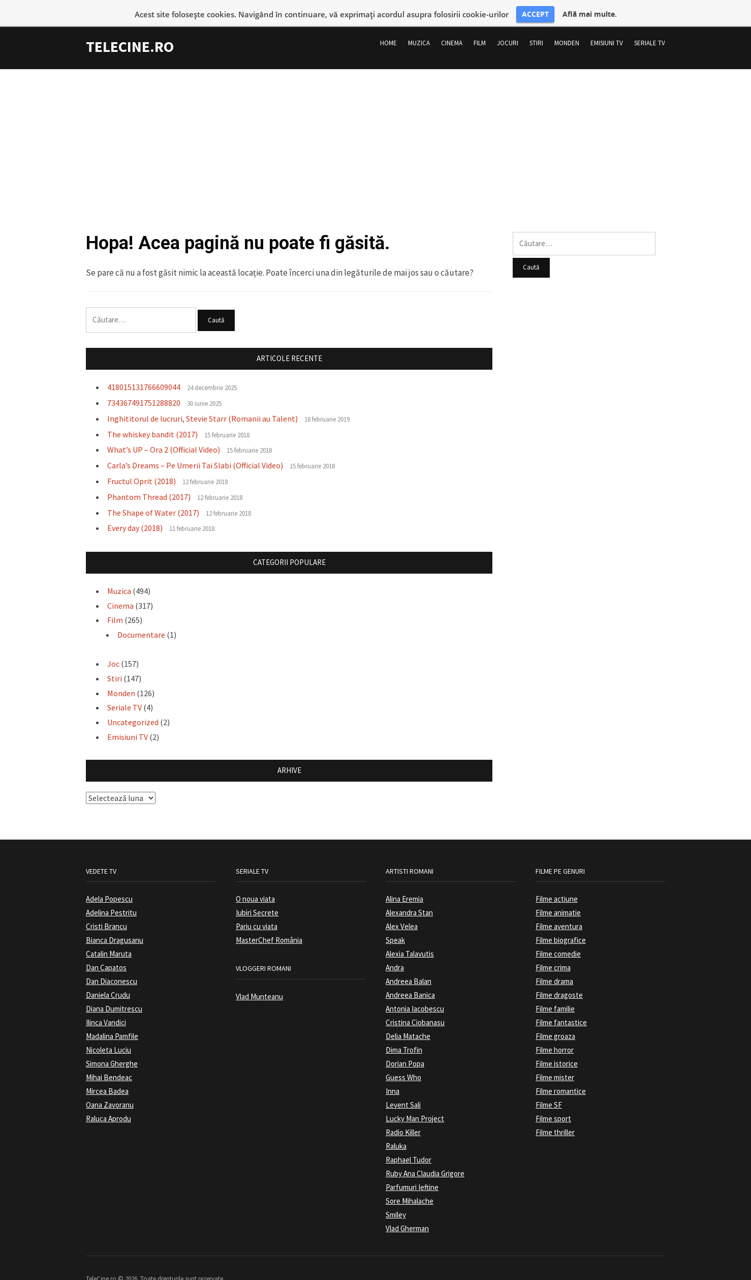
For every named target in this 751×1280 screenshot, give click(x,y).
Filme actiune (557, 882)
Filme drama (554, 964)
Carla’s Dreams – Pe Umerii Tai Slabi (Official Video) (195, 448)
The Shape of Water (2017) (153, 495)
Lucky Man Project (415, 1102)
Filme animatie (558, 896)
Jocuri (507, 26)
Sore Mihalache (409, 1184)
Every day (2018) (135, 511)
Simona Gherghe (112, 1047)
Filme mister (555, 1060)
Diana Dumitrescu (114, 992)
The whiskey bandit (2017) (152, 417)
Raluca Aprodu (108, 1102)
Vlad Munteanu (259, 979)
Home (388, 26)
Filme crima (553, 951)
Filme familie (555, 992)
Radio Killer (403, 1115)
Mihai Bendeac (109, 1060)
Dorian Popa (405, 1047)
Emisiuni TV (606, 26)
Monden (566, 26)
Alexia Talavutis (410, 937)
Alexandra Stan (409, 896)
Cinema (451, 26)
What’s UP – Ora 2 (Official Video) (163, 433)
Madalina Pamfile (112, 1019)
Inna (392, 1074)
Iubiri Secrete (257, 896)
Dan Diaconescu (111, 964)
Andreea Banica (410, 978)
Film (480, 26)
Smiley (396, 1198)
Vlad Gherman (407, 1211)
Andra (395, 951)
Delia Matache (408, 1019)
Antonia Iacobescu (415, 992)
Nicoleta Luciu (108, 1033)
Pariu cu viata (256, 909)
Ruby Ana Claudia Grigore (425, 1157)
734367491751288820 (143, 385)
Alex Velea (402, 909)
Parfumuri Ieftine (412, 1170)
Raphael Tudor (408, 1143)
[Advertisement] (375, 123)
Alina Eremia (404, 882)
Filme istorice (557, 1047)
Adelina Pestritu (111, 896)
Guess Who (403, 1060)
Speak (395, 923)
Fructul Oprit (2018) (141, 464)
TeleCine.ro (130, 29)
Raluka (396, 1129)
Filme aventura (559, 909)
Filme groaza (555, 1019)
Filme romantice (561, 1074)
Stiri (536, 26)
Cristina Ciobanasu (415, 1005)
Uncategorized (133, 705)
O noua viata (255, 882)
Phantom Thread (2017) (149, 479)
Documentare (141, 618)
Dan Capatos (106, 951)
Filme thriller (555, 1115)
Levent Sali (403, 1088)
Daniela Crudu (108, 978)
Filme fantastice (561, 1005)
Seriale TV (649, 26)
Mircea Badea (107, 1074)
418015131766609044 (143, 370)
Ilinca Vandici (106, 1005)
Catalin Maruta (109, 937)
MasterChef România (269, 923)
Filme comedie (558, 937)
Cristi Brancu (106, 909)
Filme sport (553, 1102)
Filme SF (549, 1088)
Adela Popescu (109, 882)
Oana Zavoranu (110, 1088)
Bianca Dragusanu (114, 923)
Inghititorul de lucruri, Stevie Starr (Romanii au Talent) (202, 401)
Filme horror (555, 1033)
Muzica (419, 26)
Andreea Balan (408, 964)
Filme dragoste (559, 978)
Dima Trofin (404, 1033)
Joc (113, 647)
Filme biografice (561, 923)
